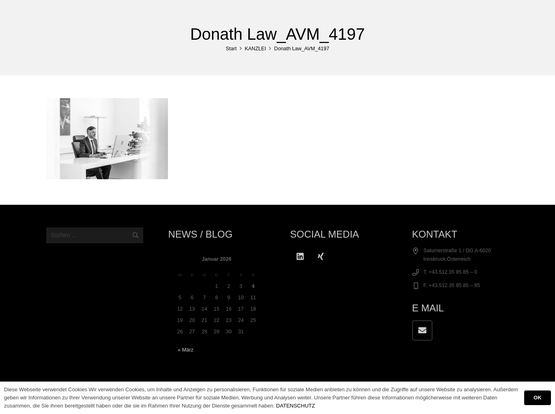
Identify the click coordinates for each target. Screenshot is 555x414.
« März (186, 350)
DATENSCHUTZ (295, 406)
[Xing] (320, 257)
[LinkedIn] (300, 257)
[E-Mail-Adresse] (422, 330)
